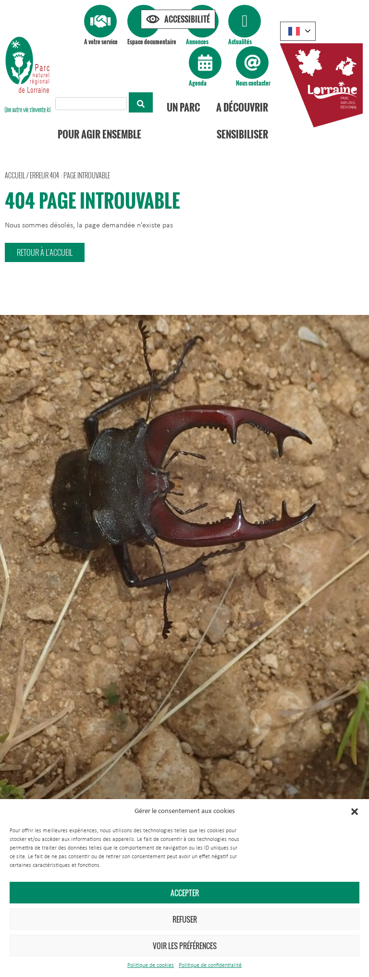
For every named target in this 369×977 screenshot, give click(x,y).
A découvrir (242, 107)
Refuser (184, 919)
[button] (354, 811)
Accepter (185, 893)
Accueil (15, 175)
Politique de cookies (150, 965)
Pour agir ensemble (99, 134)
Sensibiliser (242, 134)
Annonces (197, 42)
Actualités (240, 42)
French (294, 31)
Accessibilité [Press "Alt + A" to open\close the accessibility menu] (187, 19)
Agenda (198, 83)
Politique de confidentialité (210, 965)
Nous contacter (253, 83)
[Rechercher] (141, 102)
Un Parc (183, 107)
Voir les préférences (185, 945)
